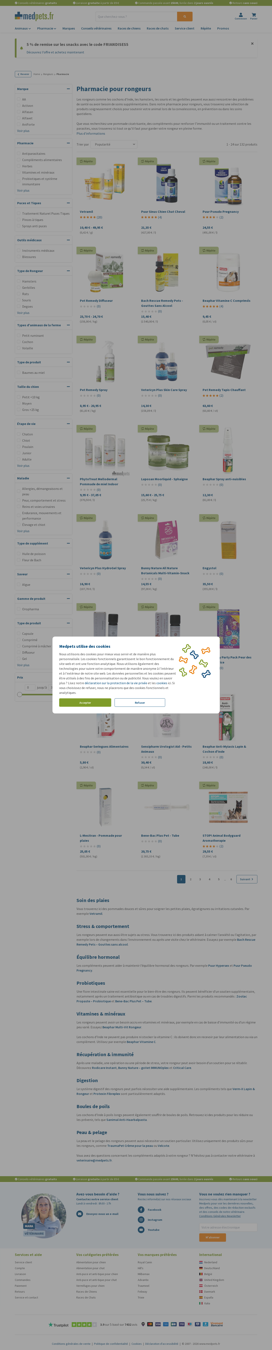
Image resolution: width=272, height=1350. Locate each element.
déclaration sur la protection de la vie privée (116, 683)
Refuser (140, 702)
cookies (161, 683)
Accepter (85, 702)
